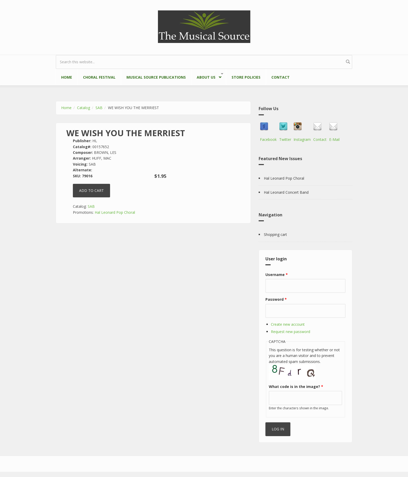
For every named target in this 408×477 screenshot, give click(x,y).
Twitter (285, 139)
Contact (280, 77)
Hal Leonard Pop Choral (115, 212)
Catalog (83, 107)
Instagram (302, 139)
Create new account (288, 324)
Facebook (268, 139)
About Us (207, 76)
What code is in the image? (296, 386)
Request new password (290, 331)
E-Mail (334, 139)
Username (276, 274)
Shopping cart (275, 234)
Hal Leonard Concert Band (286, 192)
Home (66, 77)
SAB (99, 107)
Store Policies (246, 77)
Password (276, 299)
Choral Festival (99, 77)
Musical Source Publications (156, 77)
